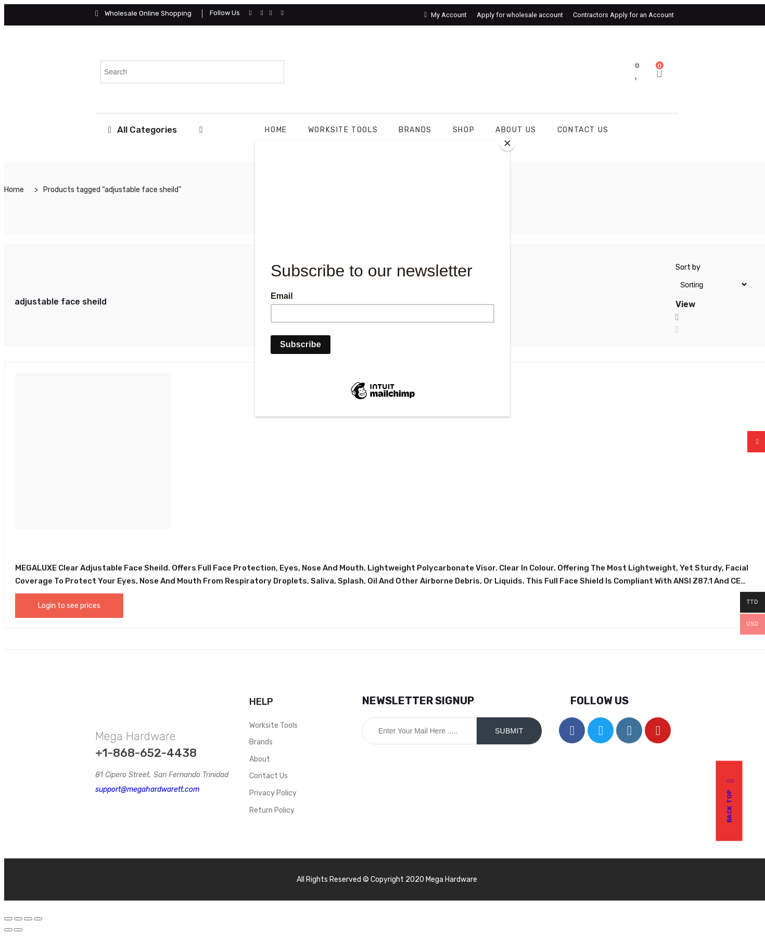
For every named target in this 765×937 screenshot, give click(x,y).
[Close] (507, 143)
